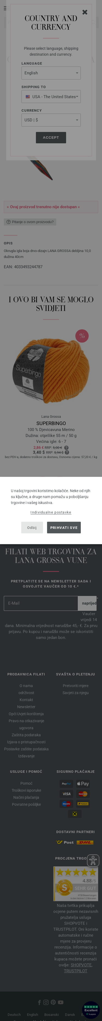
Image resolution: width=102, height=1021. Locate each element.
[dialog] (51, 510)
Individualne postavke (50, 512)
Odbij (32, 527)
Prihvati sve (64, 527)
